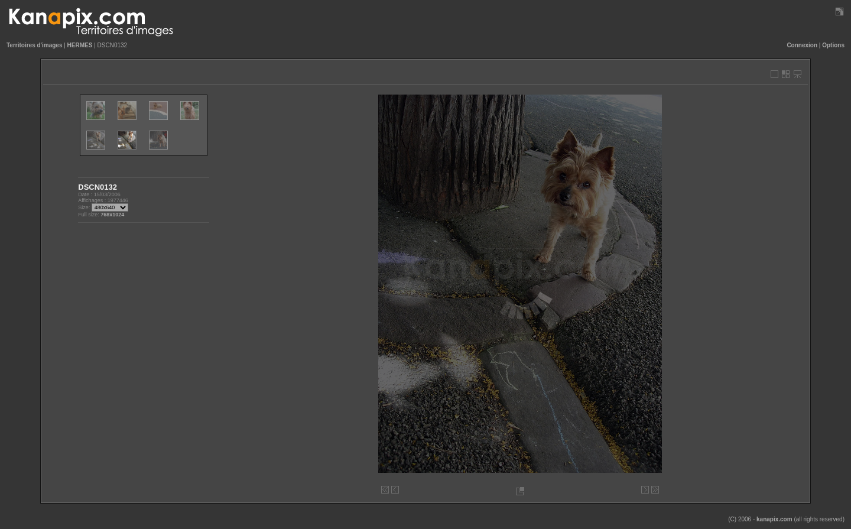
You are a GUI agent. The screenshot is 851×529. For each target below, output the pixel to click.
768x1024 (112, 215)
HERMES (80, 45)
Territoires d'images (34, 45)
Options (833, 45)
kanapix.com (774, 519)
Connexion (802, 45)
